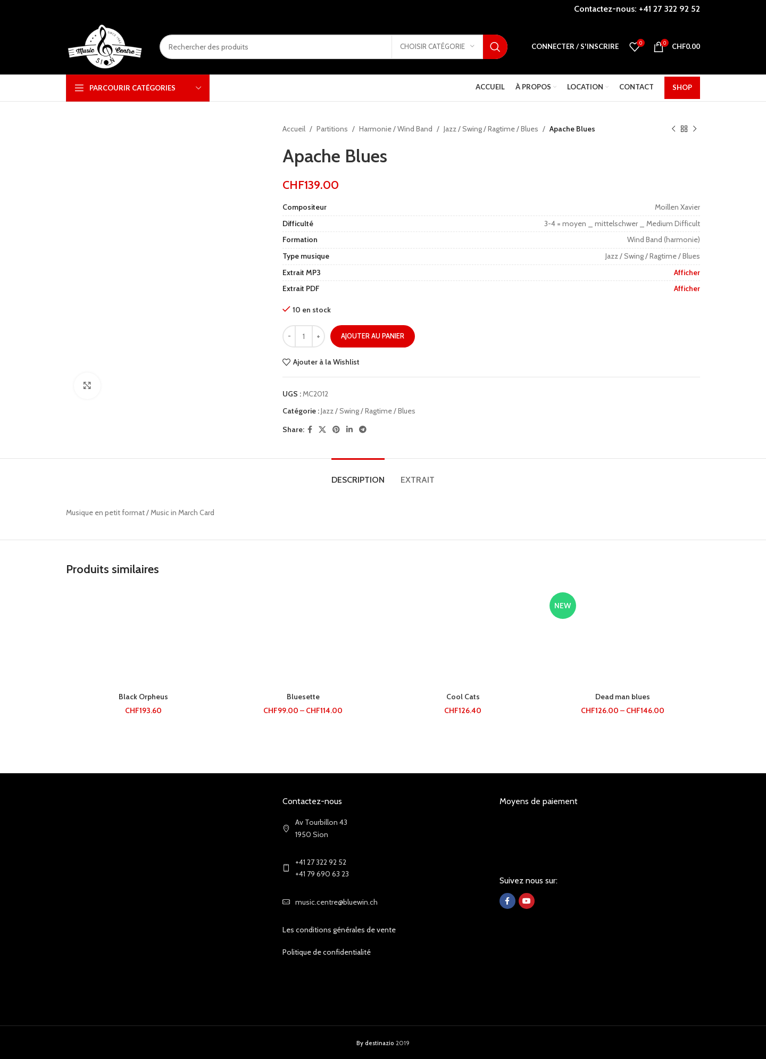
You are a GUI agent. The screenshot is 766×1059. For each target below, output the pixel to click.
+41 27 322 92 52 (669, 9)
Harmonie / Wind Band (395, 129)
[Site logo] (105, 46)
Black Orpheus (143, 696)
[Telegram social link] (363, 430)
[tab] (358, 474)
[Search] (333, 47)
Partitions (332, 129)
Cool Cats (463, 696)
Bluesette (303, 696)
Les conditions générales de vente (339, 929)
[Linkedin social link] (349, 430)
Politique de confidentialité (326, 952)
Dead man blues (622, 696)
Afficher (687, 272)
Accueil (293, 129)
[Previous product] (673, 128)
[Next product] (694, 128)
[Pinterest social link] (336, 430)
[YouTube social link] (527, 901)
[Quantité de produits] (304, 336)
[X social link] (322, 430)
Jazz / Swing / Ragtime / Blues (491, 129)
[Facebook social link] (309, 430)
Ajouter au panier (372, 336)
